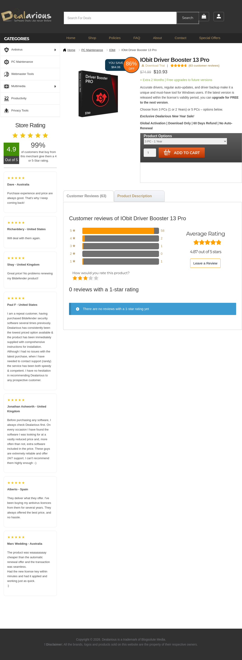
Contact (180, 38)
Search (187, 18)
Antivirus (30, 49)
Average (85, 278)
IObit (112, 50)
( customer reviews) (204, 65)
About (157, 38)
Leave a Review (205, 263)
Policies (115, 38)
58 (162, 230)
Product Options (158, 136)
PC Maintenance (92, 50)
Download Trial (153, 65)
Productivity (15, 98)
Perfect (96, 278)
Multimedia (30, 86)
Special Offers (209, 38)
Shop (92, 38)
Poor (75, 278)
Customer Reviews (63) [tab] (86, 196)
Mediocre (80, 278)
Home (70, 38)
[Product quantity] (150, 152)
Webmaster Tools (19, 74)
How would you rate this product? (100, 273)
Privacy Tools (16, 110)
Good (91, 278)
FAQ (137, 38)
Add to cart (182, 152)
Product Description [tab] (134, 196)
